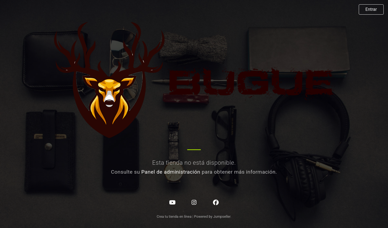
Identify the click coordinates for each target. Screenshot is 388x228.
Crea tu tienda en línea (174, 216)
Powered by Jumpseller (212, 216)
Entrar (371, 9)
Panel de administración (171, 172)
